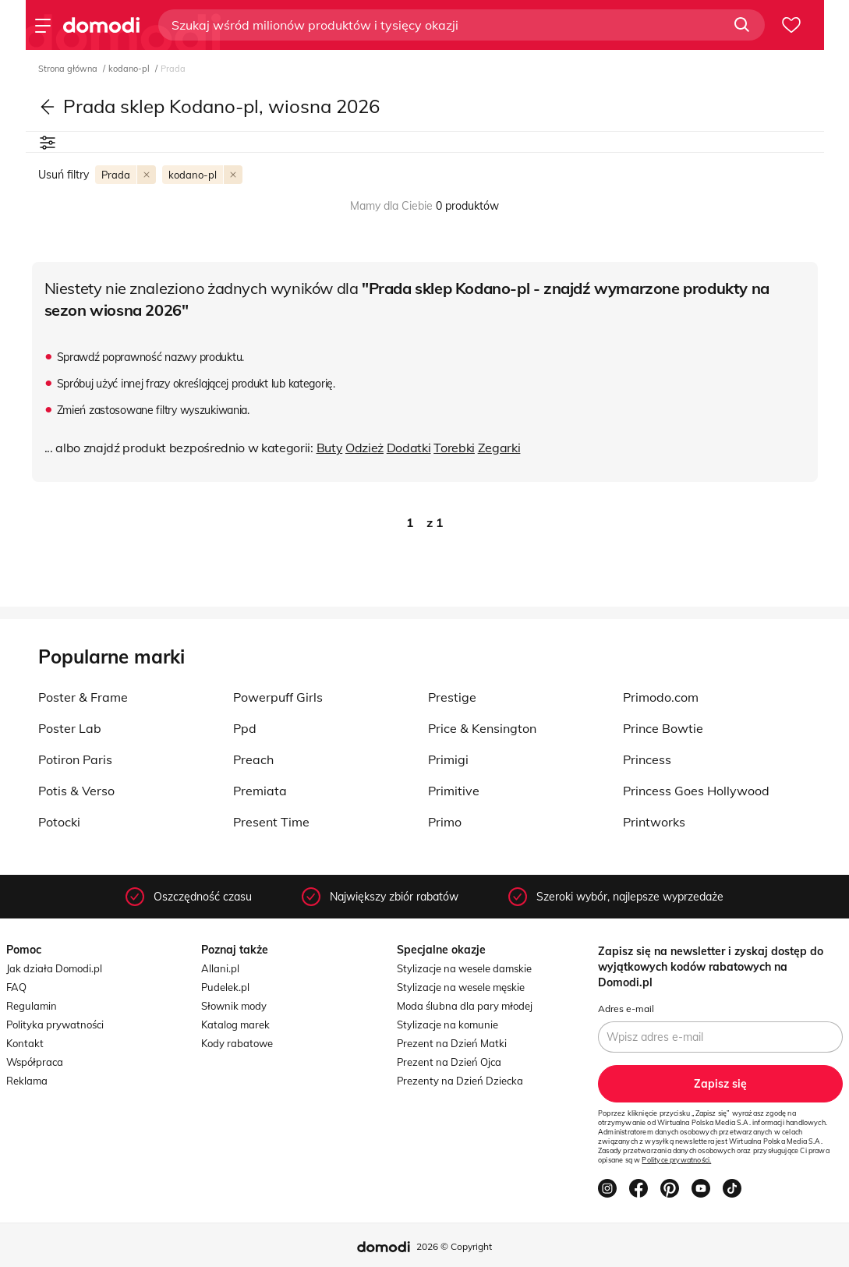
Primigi (448, 759)
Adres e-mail (626, 1008)
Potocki (59, 822)
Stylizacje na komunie (447, 1024)
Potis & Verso (76, 790)
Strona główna (69, 68)
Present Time (271, 822)
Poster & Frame (83, 697)
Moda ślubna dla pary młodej (464, 1006)
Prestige (452, 697)
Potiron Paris (75, 759)
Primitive (453, 790)
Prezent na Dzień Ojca (449, 1062)
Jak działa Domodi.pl (54, 968)
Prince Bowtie (663, 728)
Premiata (260, 790)
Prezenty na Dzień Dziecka (460, 1080)
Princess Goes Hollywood (696, 790)
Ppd (244, 728)
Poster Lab (69, 728)
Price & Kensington (482, 728)
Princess (647, 759)
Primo (445, 822)
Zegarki (499, 447)
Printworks (654, 822)
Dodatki (409, 447)
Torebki (454, 447)
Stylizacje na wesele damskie (464, 968)
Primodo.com (661, 697)
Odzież (364, 447)
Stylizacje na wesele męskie (461, 987)
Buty (330, 447)
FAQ (16, 987)
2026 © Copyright (454, 1246)
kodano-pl (130, 68)
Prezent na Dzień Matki (452, 1043)
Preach (253, 759)
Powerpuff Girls (278, 697)
